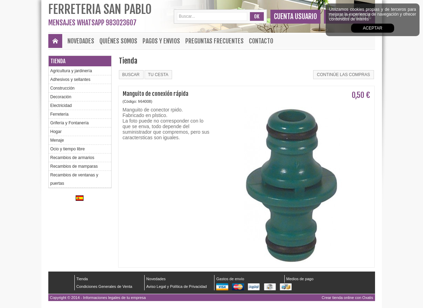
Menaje (57, 140)
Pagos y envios (161, 41)
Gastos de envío (230, 279)
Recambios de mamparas (74, 166)
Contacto (261, 41)
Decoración (61, 96)
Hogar (56, 131)
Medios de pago (300, 279)
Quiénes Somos (118, 41)
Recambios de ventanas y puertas (74, 179)
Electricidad (61, 105)
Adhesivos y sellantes (70, 79)
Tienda (57, 61)
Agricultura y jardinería (71, 70)
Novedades (80, 41)
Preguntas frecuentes (214, 41)
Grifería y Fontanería (69, 122)
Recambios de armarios (72, 157)
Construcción (62, 88)
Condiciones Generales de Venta (104, 286)
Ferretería (59, 114)
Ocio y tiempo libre (67, 149)
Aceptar (372, 28)
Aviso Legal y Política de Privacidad (176, 286)
